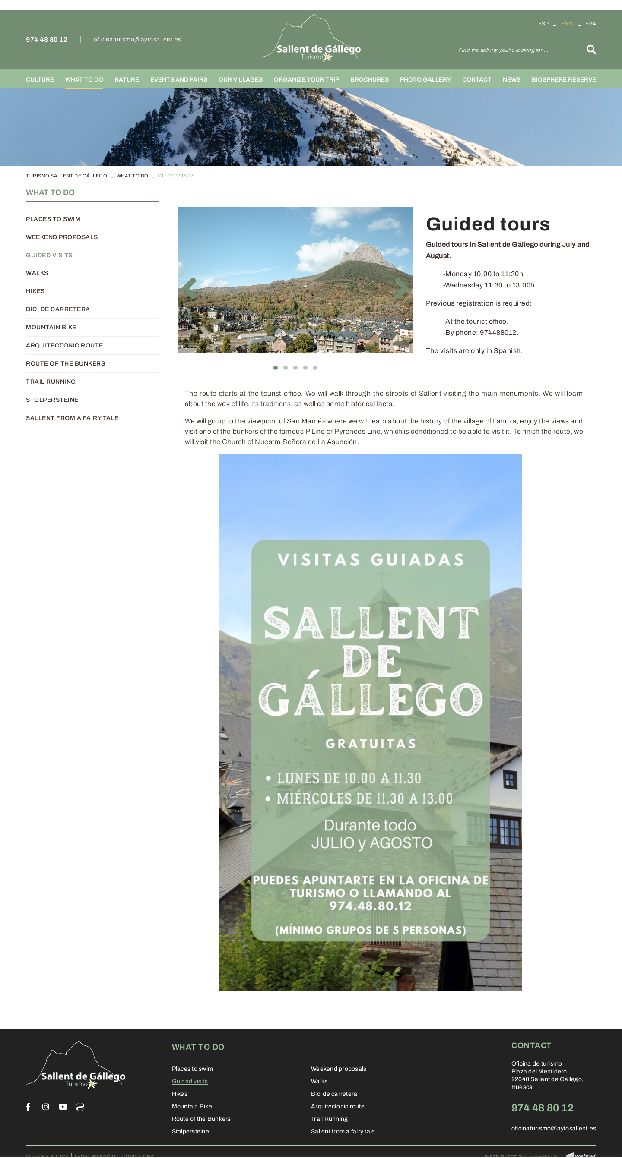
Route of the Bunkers (65, 363)
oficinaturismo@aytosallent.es (137, 39)
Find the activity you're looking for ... (503, 50)
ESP (543, 24)
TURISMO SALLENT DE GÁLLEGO (66, 175)
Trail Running (51, 382)
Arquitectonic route (64, 345)
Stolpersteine (52, 400)
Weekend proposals (62, 237)
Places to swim (53, 219)
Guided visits (49, 255)
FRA (590, 24)
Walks (37, 273)
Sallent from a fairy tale (72, 418)
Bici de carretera (58, 309)
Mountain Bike (51, 327)
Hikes (35, 291)
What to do (133, 175)
